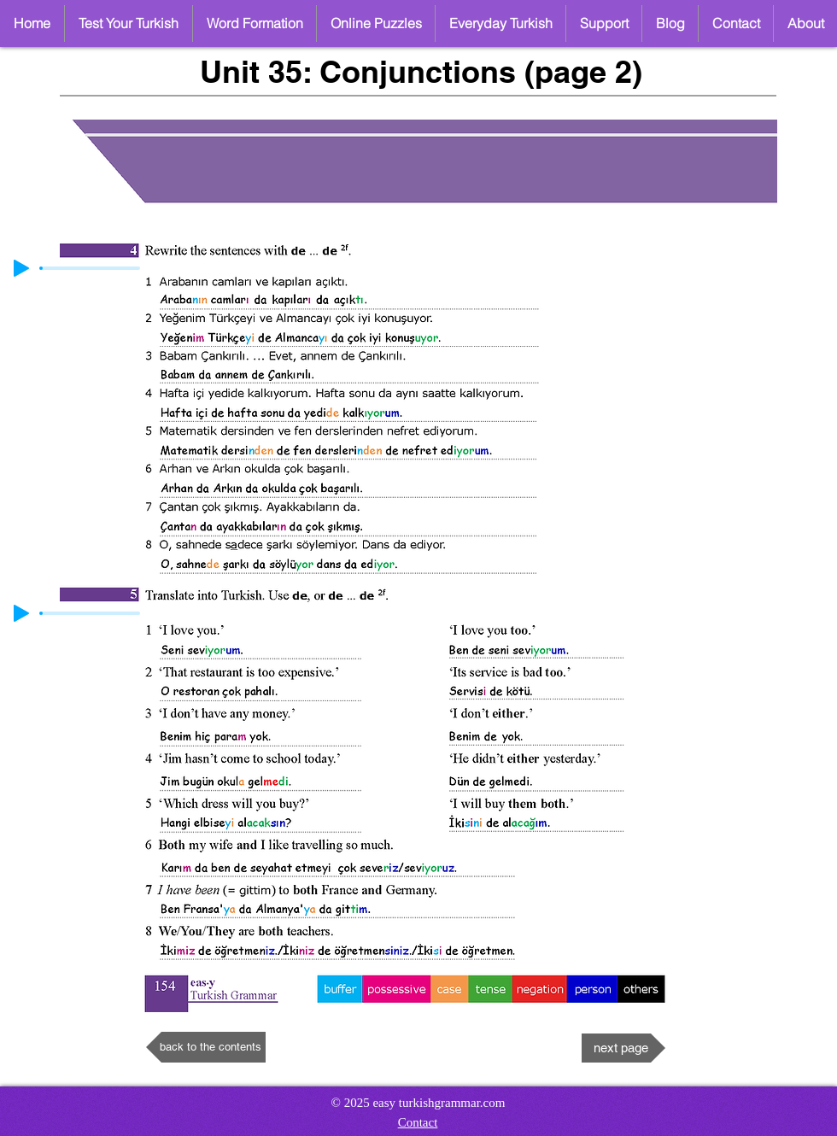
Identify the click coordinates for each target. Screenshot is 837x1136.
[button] (376, 23)
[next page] (623, 1048)
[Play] (21, 268)
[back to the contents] (206, 1047)
